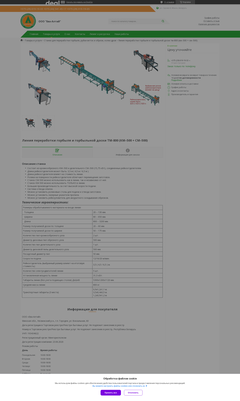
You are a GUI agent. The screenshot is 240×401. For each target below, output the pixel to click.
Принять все (111, 393)
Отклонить (133, 393)
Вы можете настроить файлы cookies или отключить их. (118, 386)
